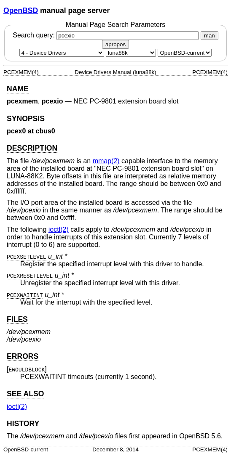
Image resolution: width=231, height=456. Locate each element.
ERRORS (22, 356)
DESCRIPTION (32, 148)
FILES (17, 319)
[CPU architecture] (131, 53)
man (209, 35)
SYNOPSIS (26, 118)
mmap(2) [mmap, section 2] (106, 160)
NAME (18, 89)
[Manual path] (185, 53)
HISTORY (23, 423)
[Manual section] (61, 53)
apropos (115, 44)
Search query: (107, 35)
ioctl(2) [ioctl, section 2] (58, 229)
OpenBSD (20, 10)
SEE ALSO (25, 394)
